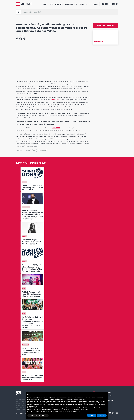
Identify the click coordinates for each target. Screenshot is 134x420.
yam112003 (42, 150)
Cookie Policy (108, 400)
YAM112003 (98, 42)
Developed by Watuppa (22, 413)
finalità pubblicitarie (37, 404)
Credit (105, 404)
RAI (34, 150)
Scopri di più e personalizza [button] (38, 415)
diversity (19, 150)
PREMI (28, 150)
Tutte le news (48, 4)
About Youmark (92, 4)
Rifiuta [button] (91, 415)
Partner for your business (74, 4)
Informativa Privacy (107, 396)
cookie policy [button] (81, 399)
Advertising (107, 392)
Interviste (58, 4)
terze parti (53, 401)
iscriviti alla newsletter (105, 25)
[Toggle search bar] (18, 12)
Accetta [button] (102, 415)
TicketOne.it (84, 97)
